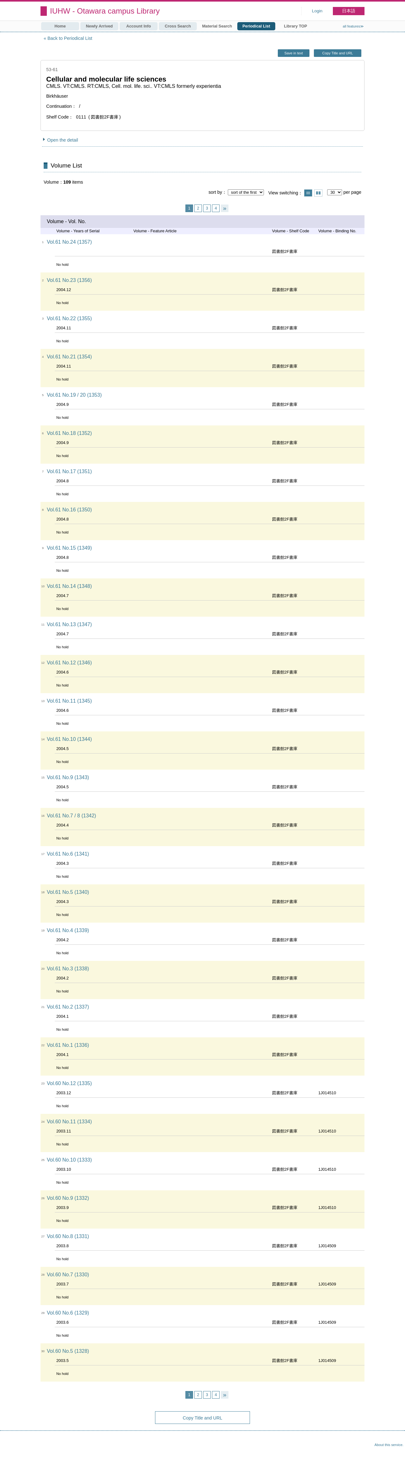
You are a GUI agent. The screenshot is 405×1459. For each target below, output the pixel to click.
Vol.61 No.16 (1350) (69, 509)
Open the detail (62, 140)
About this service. (389, 1445)
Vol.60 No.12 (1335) (69, 1083)
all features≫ (353, 26)
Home (60, 26)
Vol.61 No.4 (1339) (68, 930)
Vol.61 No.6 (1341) (68, 854)
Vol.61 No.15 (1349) (69, 548)
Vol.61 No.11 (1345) (69, 701)
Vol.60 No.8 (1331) (68, 1236)
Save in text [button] (293, 53)
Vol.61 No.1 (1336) (68, 1045)
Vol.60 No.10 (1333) (69, 1160)
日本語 (348, 11)
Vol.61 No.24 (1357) (69, 242)
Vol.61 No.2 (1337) (68, 1007)
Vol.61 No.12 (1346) (69, 662)
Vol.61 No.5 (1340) (68, 892)
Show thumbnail (318, 193)
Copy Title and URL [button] (337, 53)
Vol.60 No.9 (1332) (68, 1198)
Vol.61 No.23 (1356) (69, 280)
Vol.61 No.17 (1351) (69, 471)
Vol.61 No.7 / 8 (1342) (71, 815)
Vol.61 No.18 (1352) (69, 433)
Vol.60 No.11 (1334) (69, 1121)
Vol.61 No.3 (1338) (68, 968)
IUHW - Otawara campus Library (105, 11)
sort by (215, 192)
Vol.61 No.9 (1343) (68, 777)
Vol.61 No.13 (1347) (69, 624)
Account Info (138, 26)
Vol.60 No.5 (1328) (68, 1351)
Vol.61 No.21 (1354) (69, 356)
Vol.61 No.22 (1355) (69, 318)
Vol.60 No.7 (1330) (68, 1274)
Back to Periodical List (69, 38)
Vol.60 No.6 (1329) (68, 1313)
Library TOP (295, 26)
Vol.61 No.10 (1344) (69, 739)
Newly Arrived (99, 26)
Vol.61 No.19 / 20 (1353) (74, 395)
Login (317, 11)
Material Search (217, 26)
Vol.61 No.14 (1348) (69, 586)
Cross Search (178, 26)
